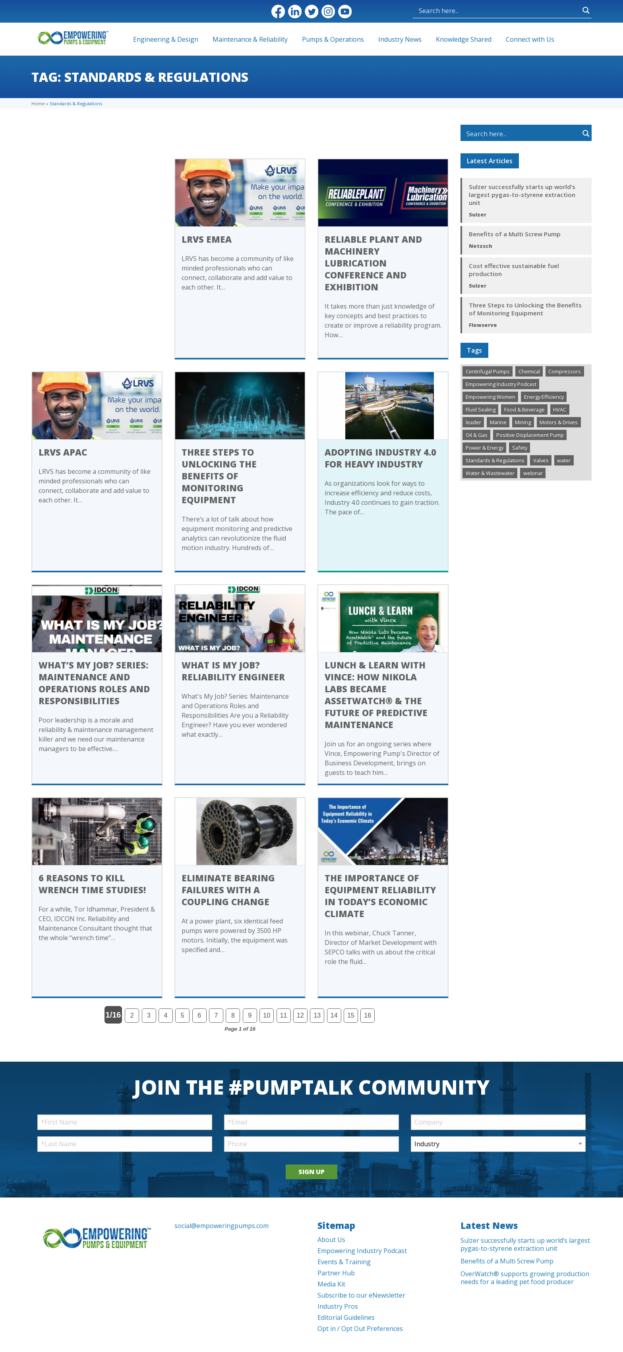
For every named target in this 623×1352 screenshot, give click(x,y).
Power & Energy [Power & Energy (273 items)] (484, 447)
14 (334, 1015)
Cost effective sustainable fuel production (514, 270)
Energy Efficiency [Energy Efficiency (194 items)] (544, 396)
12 (300, 1015)
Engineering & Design (165, 39)
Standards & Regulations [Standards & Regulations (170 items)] (495, 460)
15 (350, 1015)
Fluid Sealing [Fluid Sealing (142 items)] (480, 409)
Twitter (311, 11)
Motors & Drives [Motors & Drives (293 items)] (559, 422)
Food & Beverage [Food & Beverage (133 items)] (524, 409)
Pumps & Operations (333, 39)
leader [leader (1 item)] (473, 422)
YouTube (345, 11)
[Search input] (459, 10)
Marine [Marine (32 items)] (498, 422)
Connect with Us (530, 39)
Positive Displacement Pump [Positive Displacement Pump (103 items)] (530, 434)
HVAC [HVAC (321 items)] (559, 409)
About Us (331, 1239)
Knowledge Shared (463, 39)
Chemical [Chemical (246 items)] (529, 371)
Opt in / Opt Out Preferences (360, 1328)
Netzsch (480, 245)
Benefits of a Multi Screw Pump (515, 234)
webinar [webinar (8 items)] (533, 473)
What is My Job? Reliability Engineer (233, 671)
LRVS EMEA (207, 239)
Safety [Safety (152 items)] (519, 447)
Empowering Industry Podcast (362, 1250)
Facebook (278, 11)
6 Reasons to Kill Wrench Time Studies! (92, 884)
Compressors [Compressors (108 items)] (564, 371)
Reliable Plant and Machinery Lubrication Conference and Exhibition (373, 263)
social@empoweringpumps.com (221, 1225)
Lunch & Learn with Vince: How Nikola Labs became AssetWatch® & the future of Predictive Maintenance (376, 694)
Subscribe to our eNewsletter (361, 1295)
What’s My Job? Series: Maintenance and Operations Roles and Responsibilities (94, 683)
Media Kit (331, 1284)
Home (38, 103)
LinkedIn (295, 11)
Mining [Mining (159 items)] (523, 422)
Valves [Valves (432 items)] (541, 460)
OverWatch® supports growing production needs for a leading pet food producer (524, 1277)
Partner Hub (336, 1273)
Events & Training (344, 1261)
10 (266, 1015)
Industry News (400, 39)
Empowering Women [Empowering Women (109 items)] (490, 396)
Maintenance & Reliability (250, 39)
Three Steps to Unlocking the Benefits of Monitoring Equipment (219, 476)
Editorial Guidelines (346, 1317)
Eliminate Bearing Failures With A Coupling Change (228, 890)
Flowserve (483, 324)
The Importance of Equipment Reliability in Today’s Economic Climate (380, 895)
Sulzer (477, 214)
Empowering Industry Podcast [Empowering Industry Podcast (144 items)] (501, 384)
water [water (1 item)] (564, 460)
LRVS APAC (63, 452)
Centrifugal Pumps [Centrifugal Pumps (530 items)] (488, 371)
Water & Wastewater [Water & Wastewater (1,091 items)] (490, 473)
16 (367, 1015)
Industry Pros (337, 1306)
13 (317, 1015)
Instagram (328, 11)
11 (283, 1015)
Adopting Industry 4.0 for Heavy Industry (380, 458)
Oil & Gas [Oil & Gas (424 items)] (477, 434)
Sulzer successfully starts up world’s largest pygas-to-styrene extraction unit (522, 195)
